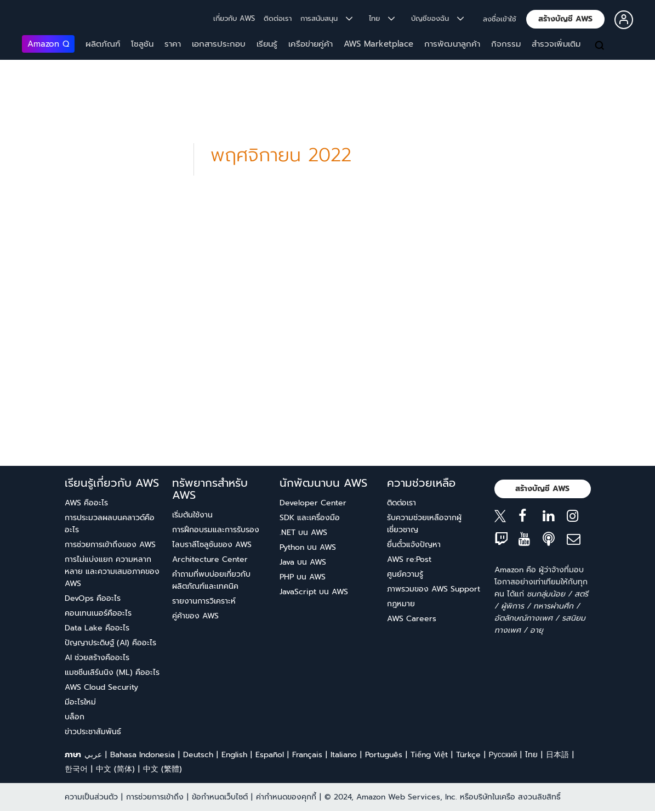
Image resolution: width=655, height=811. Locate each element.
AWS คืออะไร (86, 503)
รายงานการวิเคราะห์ (204, 601)
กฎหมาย (401, 604)
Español (269, 755)
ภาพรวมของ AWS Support (433, 589)
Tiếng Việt (429, 755)
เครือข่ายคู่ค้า (310, 44)
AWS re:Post (409, 559)
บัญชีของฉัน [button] (437, 18)
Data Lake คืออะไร (97, 628)
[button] (565, 19)
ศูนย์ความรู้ (405, 574)
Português (383, 755)
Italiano (344, 755)
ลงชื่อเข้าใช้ (499, 19)
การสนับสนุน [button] (326, 18)
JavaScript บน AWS (314, 592)
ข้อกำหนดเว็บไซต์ (220, 797)
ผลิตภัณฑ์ (103, 44)
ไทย (531, 755)
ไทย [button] (382, 18)
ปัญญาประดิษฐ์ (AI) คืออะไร (110, 643)
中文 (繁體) (162, 769)
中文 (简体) (115, 769)
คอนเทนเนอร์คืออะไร (98, 613)
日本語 (557, 755)
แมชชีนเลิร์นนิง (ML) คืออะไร (112, 672)
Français (307, 755)
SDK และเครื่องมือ (310, 517)
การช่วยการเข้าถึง (155, 797)
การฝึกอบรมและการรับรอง (215, 530)
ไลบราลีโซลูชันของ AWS (212, 544)
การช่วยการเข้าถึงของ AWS (110, 544)
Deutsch (198, 755)
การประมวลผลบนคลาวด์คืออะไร (110, 524)
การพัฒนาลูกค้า (452, 44)
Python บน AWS (308, 547)
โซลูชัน (142, 44)
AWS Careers (411, 618)
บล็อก (74, 717)
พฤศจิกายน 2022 (280, 155)
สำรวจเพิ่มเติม (556, 44)
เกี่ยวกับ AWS (234, 18)
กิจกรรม (506, 44)
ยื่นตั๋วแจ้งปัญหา (414, 544)
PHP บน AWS (303, 577)
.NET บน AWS (303, 532)
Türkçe (468, 755)
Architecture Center (210, 559)
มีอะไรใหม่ (80, 702)
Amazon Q (48, 44)
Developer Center (313, 503)
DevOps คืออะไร (93, 598)
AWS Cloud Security (101, 687)
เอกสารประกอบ (219, 44)
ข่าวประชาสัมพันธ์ (93, 731)
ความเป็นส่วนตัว (91, 797)
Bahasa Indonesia (142, 755)
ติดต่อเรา (278, 18)
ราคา (172, 44)
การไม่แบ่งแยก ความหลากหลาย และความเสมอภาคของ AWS (112, 571)
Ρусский (503, 755)
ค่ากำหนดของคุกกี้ (286, 797)
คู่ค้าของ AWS (195, 616)
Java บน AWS (303, 562)
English (234, 755)
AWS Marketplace (378, 44)
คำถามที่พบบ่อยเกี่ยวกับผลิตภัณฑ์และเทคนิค (211, 580)
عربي (93, 755)
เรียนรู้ (267, 44)
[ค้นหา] (601, 46)
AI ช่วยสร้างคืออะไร (97, 657)
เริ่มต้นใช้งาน (192, 515)
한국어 (76, 769)
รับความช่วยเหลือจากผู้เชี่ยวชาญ (424, 524)
